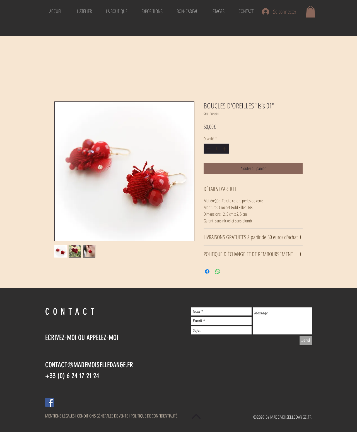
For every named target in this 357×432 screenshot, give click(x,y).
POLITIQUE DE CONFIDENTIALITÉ (154, 416)
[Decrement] (207, 149)
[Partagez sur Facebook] (207, 271)
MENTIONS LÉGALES (59, 416)
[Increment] (224, 149)
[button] (310, 12)
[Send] (306, 340)
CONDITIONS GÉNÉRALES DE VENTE (102, 416)
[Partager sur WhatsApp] (217, 271)
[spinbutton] (216, 149)
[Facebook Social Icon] (49, 402)
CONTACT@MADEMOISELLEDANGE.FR (89, 365)
